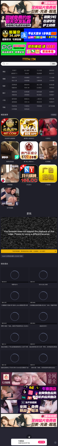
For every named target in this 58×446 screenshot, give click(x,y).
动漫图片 (51, 92)
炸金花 (27, 73)
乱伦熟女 (39, 87)
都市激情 (14, 99)
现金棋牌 (39, 73)
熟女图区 (39, 95)
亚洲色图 (26, 92)
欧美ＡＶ (39, 77)
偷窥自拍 (14, 92)
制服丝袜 (14, 87)
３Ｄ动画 (51, 77)
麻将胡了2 (14, 73)
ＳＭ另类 (51, 80)
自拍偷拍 (26, 77)
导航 (4, 107)
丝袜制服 (26, 80)
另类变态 (51, 87)
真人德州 (26, 70)
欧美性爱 (51, 84)
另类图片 (51, 95)
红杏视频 (14, 109)
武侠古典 (51, 99)
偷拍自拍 (26, 84)
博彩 (4, 72)
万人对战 (39, 70)
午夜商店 (26, 106)
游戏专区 (51, 70)
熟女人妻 (14, 80)
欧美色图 (39, 92)
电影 (4, 86)
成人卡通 (39, 84)
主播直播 (39, 80)
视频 (4, 79)
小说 (4, 100)
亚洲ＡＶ (14, 77)
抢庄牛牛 (51, 73)
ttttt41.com (29, 59)
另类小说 (26, 102)
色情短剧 (26, 109)
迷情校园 (14, 102)
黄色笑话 (39, 102)
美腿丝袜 (14, 95)
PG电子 (14, 70)
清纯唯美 (26, 95)
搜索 (53, 64)
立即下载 (41, 442)
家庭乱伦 (26, 99)
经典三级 (26, 87)
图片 (4, 93)
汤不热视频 (52, 106)
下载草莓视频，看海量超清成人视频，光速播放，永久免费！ (34, 251)
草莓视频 (39, 106)
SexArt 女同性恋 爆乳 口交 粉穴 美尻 (12, 256)
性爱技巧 (51, 102)
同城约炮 (14, 106)
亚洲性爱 (14, 84)
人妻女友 (39, 99)
